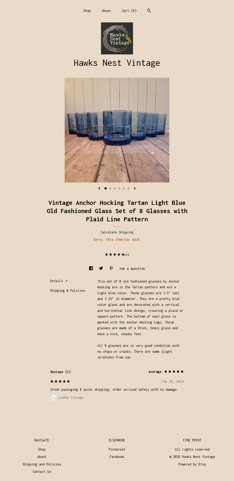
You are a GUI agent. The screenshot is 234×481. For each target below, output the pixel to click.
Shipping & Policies (67, 290)
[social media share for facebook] (92, 268)
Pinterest (117, 449)
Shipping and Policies (42, 464)
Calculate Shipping (117, 232)
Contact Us (42, 471)
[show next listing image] (135, 188)
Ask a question (132, 268)
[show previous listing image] (99, 188)
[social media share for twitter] (102, 268)
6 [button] (128, 188)
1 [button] (105, 188)
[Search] (149, 11)
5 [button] (124, 188)
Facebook (117, 457)
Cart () (129, 11)
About (106, 11)
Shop (87, 11)
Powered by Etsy (192, 464)
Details (59, 281)
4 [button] (119, 188)
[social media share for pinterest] (112, 268)
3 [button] (115, 188)
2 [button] (110, 188)
